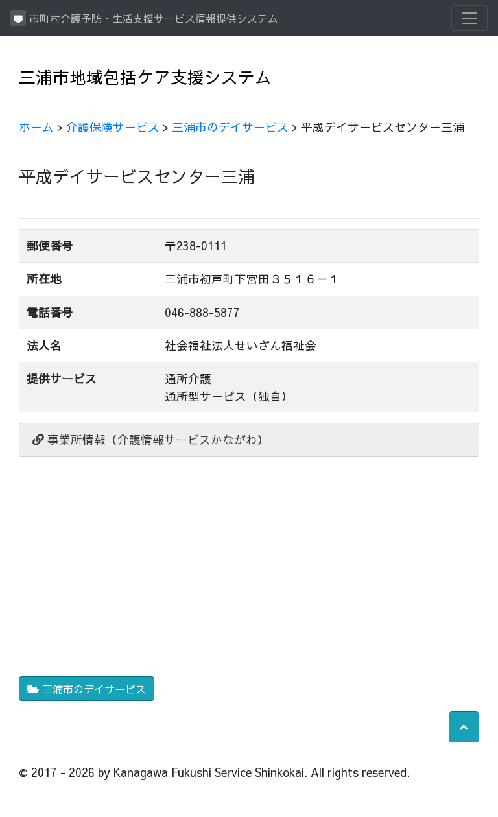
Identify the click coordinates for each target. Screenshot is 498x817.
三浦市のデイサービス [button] (86, 688)
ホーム (36, 127)
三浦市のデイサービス (230, 127)
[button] (464, 726)
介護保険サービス (113, 127)
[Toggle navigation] (469, 18)
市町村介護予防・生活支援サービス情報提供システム (144, 18)
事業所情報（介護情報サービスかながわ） (150, 439)
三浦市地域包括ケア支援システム (145, 76)
